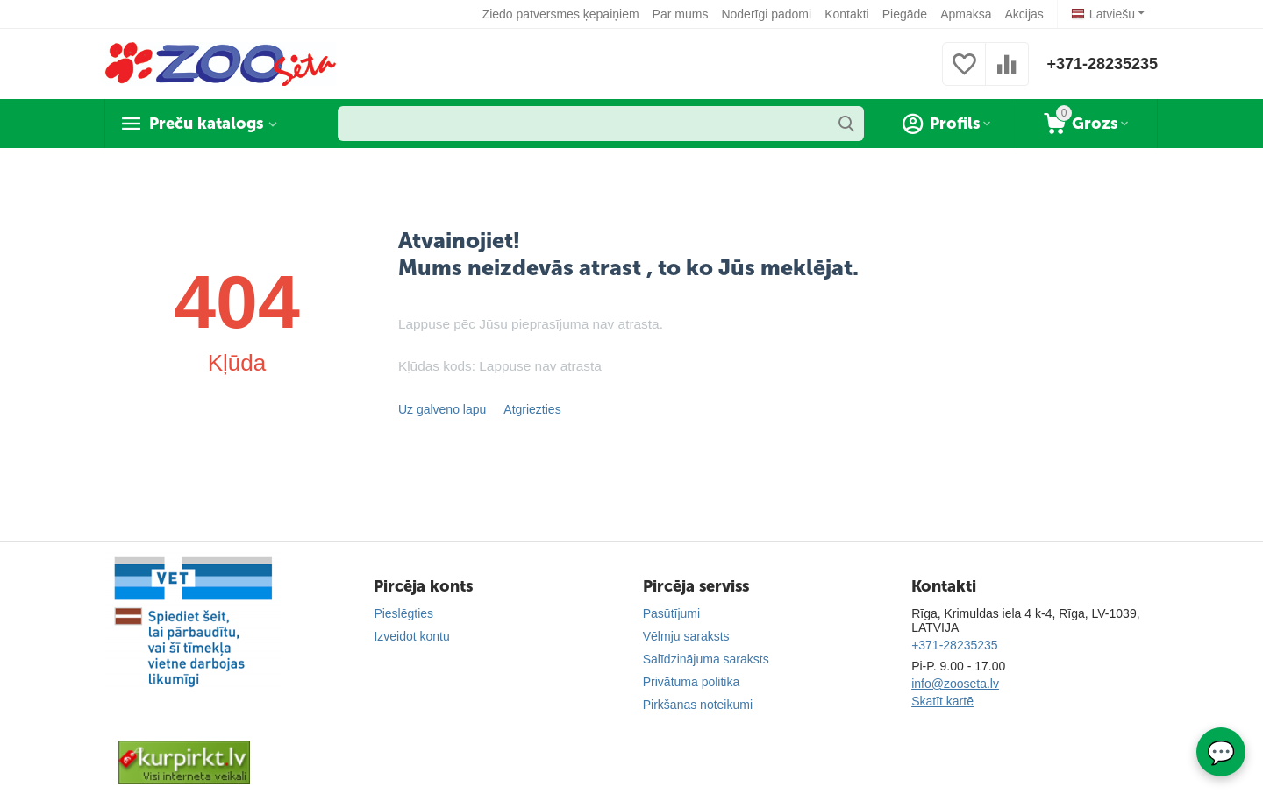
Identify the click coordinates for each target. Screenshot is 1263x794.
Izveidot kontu (411, 636)
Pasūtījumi (671, 613)
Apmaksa (965, 14)
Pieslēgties (403, 613)
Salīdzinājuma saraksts (706, 659)
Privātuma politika (691, 682)
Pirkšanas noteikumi (698, 705)
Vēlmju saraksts (686, 636)
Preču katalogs (206, 124)
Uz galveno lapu (442, 409)
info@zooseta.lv (955, 684)
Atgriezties (531, 409)
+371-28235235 (1102, 64)
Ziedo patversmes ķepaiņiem (560, 14)
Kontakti (846, 14)
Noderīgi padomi (766, 14)
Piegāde (904, 14)
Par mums (681, 14)
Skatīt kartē (942, 701)
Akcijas (1023, 14)
